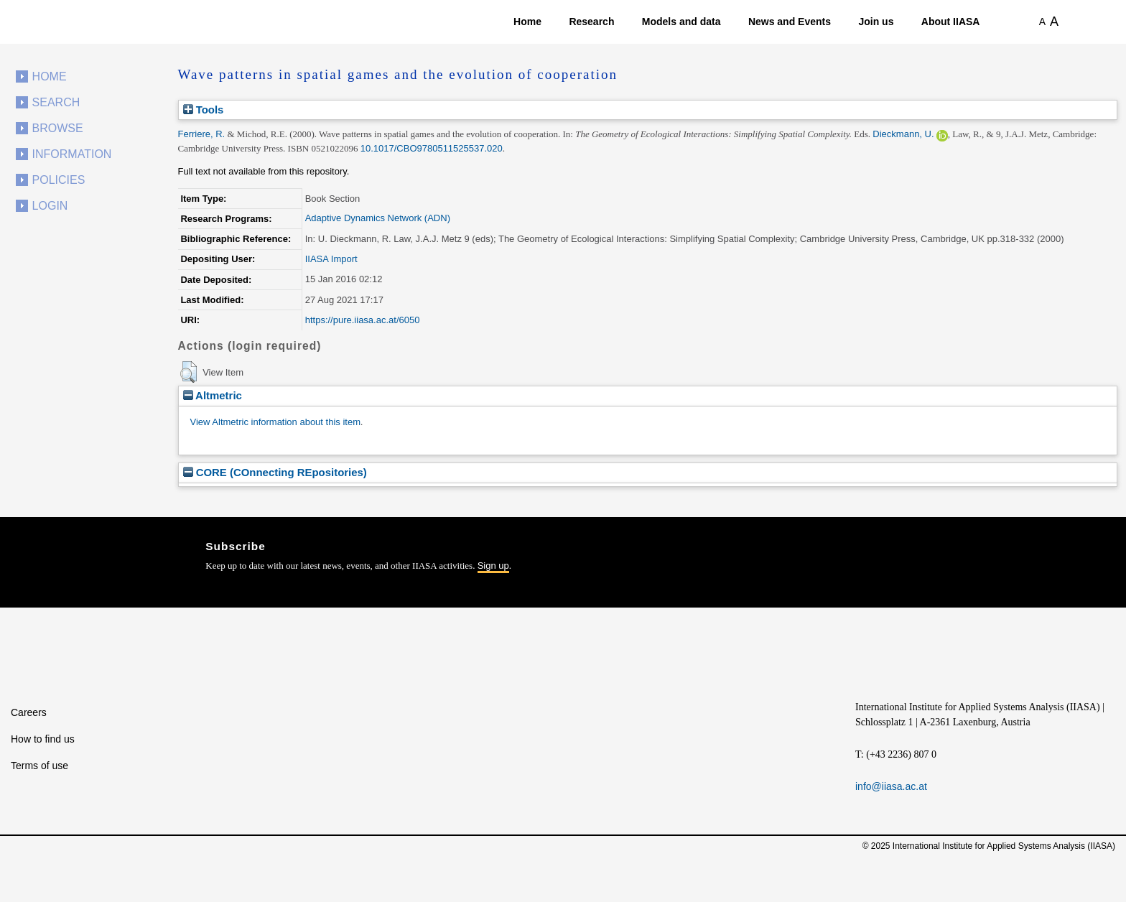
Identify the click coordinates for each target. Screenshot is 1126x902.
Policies (58, 180)
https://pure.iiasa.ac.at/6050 (362, 320)
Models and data (681, 21)
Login (50, 206)
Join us (875, 21)
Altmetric (212, 395)
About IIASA (950, 21)
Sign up (493, 565)
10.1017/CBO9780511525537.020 (431, 148)
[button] (188, 372)
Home (527, 21)
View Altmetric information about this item (275, 422)
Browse (57, 128)
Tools (203, 109)
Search (56, 102)
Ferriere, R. (201, 134)
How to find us (43, 739)
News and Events (789, 21)
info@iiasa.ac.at (891, 786)
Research (591, 21)
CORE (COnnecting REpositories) (275, 472)
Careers (29, 712)
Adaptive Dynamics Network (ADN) (377, 218)
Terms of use (39, 765)
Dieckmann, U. (903, 134)
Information (72, 154)
